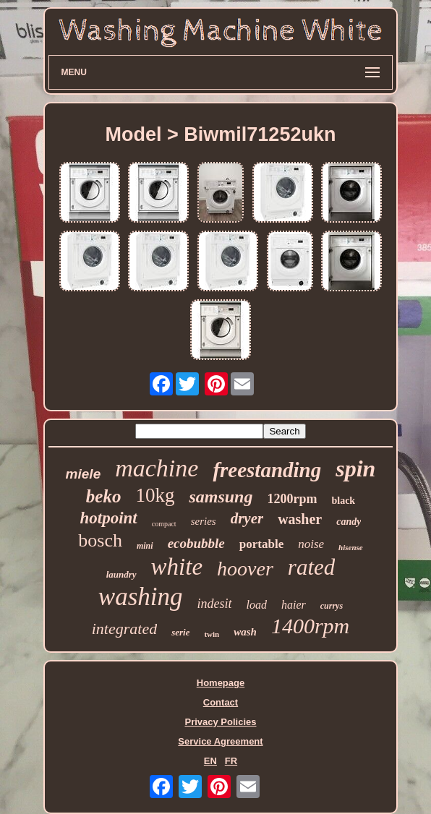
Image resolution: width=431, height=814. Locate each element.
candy (348, 521)
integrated (124, 629)
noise (311, 544)
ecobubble (196, 543)
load (257, 605)
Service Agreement (220, 741)
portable (261, 544)
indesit (214, 603)
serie (180, 632)
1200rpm (292, 499)
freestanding (267, 469)
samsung (220, 496)
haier (293, 605)
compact (164, 524)
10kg (154, 495)
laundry (121, 574)
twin (211, 634)
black (343, 500)
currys (331, 606)
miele (83, 473)
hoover (245, 568)
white (177, 567)
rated (311, 567)
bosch (100, 540)
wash (245, 632)
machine (156, 468)
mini (145, 546)
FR (231, 760)
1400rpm (310, 626)
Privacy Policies (220, 721)
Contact (220, 702)
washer (300, 519)
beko (103, 496)
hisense (350, 547)
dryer (247, 518)
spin (355, 468)
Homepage (220, 682)
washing (140, 597)
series (203, 521)
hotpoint (108, 518)
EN (210, 760)
